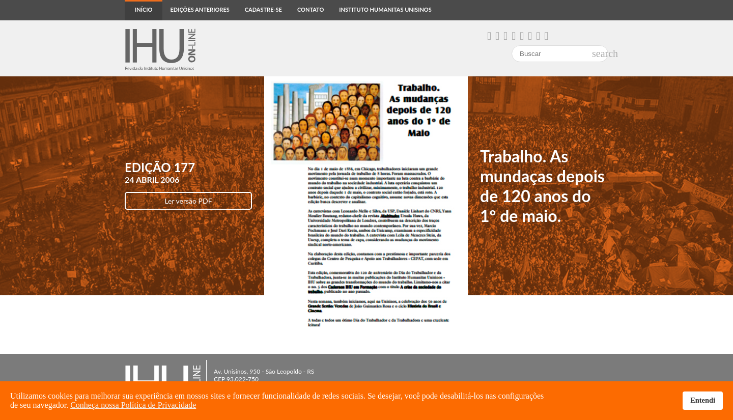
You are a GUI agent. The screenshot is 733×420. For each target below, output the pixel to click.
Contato (310, 9)
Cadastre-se (263, 9)
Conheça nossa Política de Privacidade (133, 405)
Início (143, 9)
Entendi (702, 400)
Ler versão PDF (188, 201)
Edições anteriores (199, 9)
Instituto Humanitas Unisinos (385, 9)
